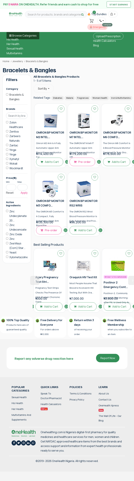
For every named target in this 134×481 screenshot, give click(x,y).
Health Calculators (104, 41)
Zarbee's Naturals (14, 138)
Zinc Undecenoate (18, 227)
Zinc (12, 239)
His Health (13, 39)
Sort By (42, 88)
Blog (96, 45)
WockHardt (16, 168)
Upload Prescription (108, 36)
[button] (113, 14)
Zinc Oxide (15, 234)
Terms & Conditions (81, 393)
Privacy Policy (77, 399)
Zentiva (14, 131)
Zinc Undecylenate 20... (18, 216)
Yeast (12, 252)
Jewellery (17, 61)
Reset (10, 193)
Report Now (107, 358)
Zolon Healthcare (16, 125)
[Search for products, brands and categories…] (56, 14)
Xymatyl (14, 159)
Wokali (13, 163)
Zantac (13, 145)
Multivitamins (14, 53)
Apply (24, 193)
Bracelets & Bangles (16, 97)
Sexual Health (15, 48)
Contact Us (105, 399)
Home (6, 61)
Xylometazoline (18, 257)
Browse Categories (24, 35)
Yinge (12, 150)
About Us (104, 393)
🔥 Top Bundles (97, 14)
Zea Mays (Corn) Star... (17, 246)
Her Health (13, 44)
